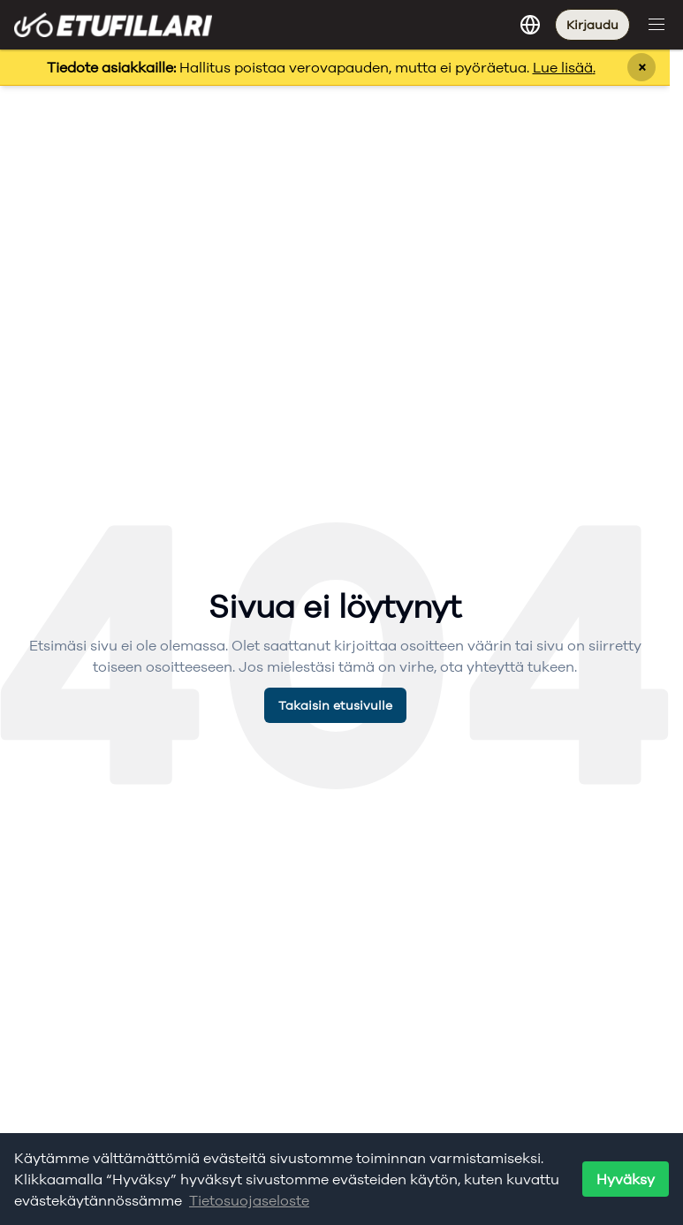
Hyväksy (625, 1179)
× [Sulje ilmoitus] (642, 66)
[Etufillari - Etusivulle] (113, 24)
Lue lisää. (564, 67)
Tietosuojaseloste (249, 1200)
